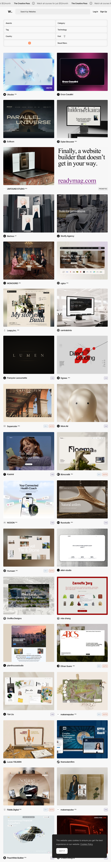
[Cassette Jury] (82, 596)
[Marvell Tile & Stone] (28, 548)
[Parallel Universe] (28, 119)
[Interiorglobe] (28, 166)
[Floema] (82, 451)
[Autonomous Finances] (28, 835)
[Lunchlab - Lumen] (28, 355)
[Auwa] (82, 403)
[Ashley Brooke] (82, 643)
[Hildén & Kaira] (82, 119)
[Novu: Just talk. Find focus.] (28, 451)
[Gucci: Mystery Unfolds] (28, 261)
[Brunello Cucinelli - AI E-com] (82, 786)
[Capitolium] (28, 403)
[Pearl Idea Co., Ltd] (28, 308)
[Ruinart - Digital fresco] (82, 691)
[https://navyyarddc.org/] (28, 643)
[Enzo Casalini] (82, 72)
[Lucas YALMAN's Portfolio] (28, 739)
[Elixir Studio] (82, 548)
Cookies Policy (86, 844)
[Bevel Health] (28, 499)
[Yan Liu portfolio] (28, 691)
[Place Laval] (28, 596)
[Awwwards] (10, 12)
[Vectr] (28, 72)
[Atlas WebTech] (82, 308)
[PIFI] (82, 261)
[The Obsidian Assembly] (28, 786)
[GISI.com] (82, 213)
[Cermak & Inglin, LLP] (82, 739)
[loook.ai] (28, 213)
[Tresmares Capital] (82, 355)
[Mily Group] (82, 499)
